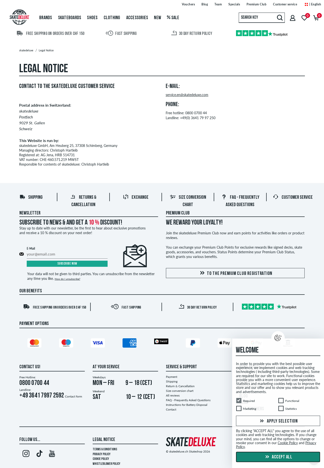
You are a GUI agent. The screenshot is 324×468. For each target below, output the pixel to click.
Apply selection (278, 421)
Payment (171, 377)
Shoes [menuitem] (92, 17)
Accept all (278, 457)
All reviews (173, 395)
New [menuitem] (157, 17)
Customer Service (293, 197)
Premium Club (178, 213)
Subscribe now (67, 264)
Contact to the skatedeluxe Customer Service (67, 86)
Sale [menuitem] (173, 17)
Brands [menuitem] (45, 17)
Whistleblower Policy (106, 464)
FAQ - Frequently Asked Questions (188, 400)
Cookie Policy (101, 459)
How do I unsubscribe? (67, 278)
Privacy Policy (102, 454)
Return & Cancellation (180, 386)
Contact (171, 409)
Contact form (73, 396)
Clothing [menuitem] (112, 17)
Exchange (136, 197)
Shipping (31, 197)
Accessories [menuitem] (137, 17)
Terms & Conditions (105, 449)
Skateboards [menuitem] (69, 17)
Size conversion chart (179, 391)
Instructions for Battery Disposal (186, 405)
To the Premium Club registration (235, 273)
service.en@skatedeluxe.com (187, 95)
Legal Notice (104, 439)
